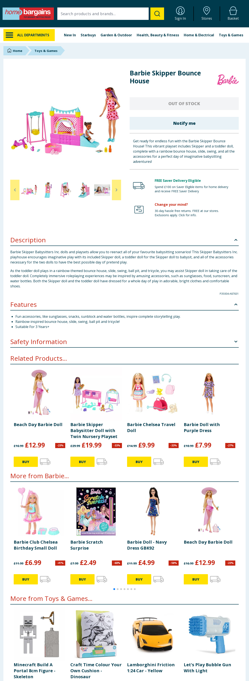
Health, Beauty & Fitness (158, 35)
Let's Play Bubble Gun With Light (207, 668)
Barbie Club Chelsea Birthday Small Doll (36, 545)
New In (70, 35)
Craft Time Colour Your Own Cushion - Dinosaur (96, 671)
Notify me (184, 123)
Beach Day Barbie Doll (38, 424)
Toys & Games (231, 35)
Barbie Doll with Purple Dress (202, 427)
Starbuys (88, 35)
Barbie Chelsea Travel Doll (151, 427)
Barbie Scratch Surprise (86, 545)
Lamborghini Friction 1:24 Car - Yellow (151, 668)
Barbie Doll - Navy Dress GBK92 (147, 545)
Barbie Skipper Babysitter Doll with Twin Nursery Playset (93, 430)
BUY (25, 461)
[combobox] (110, 13)
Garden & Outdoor (116, 35)
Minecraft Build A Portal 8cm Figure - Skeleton (34, 671)
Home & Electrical (199, 35)
